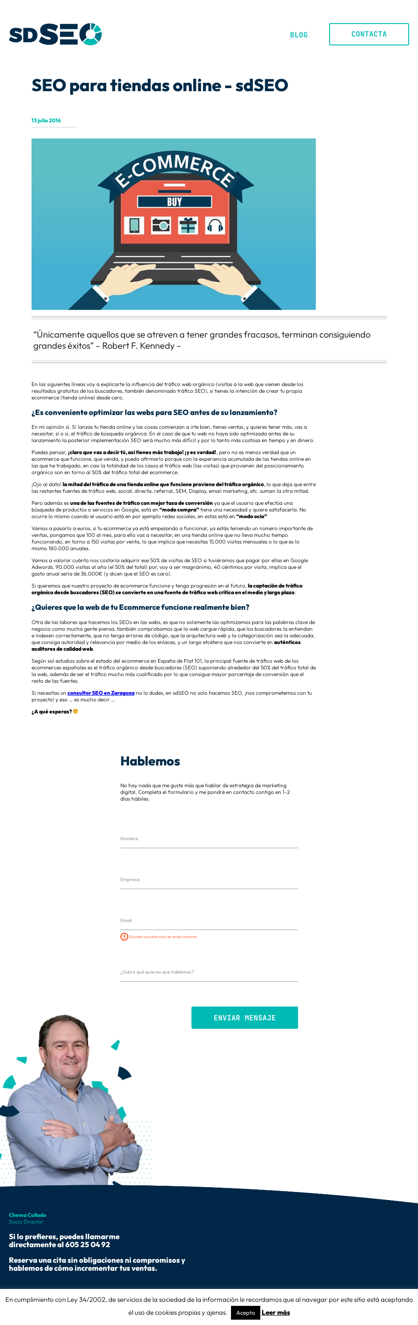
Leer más (276, 1312)
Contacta (369, 34)
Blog (299, 35)
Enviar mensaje (245, 1018)
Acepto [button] (245, 1312)
